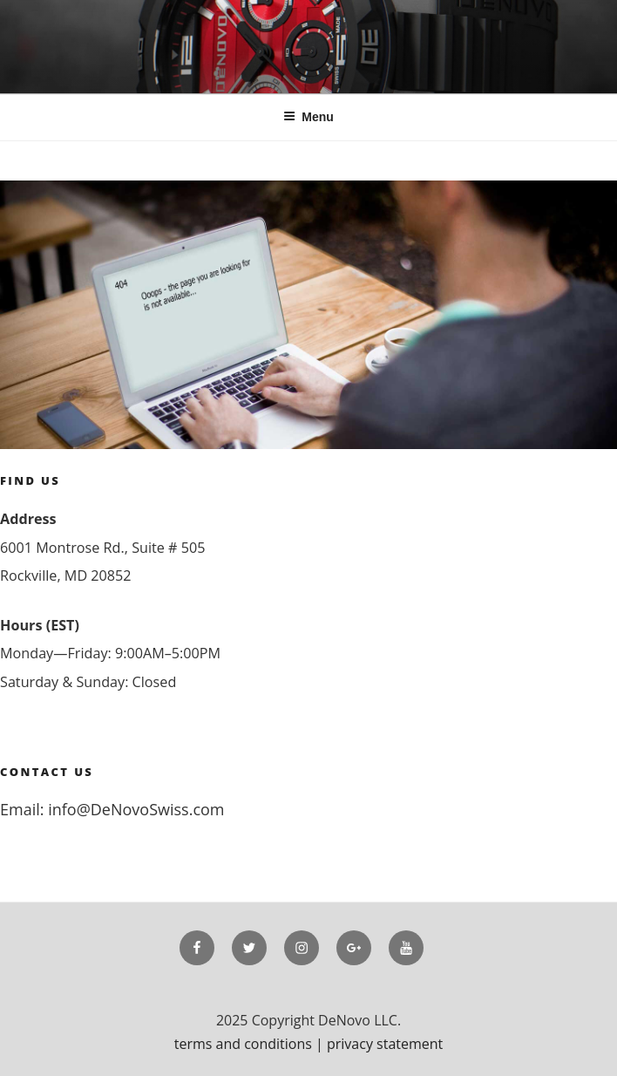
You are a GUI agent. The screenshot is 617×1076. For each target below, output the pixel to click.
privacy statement (385, 1043)
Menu (308, 117)
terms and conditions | (250, 1043)
